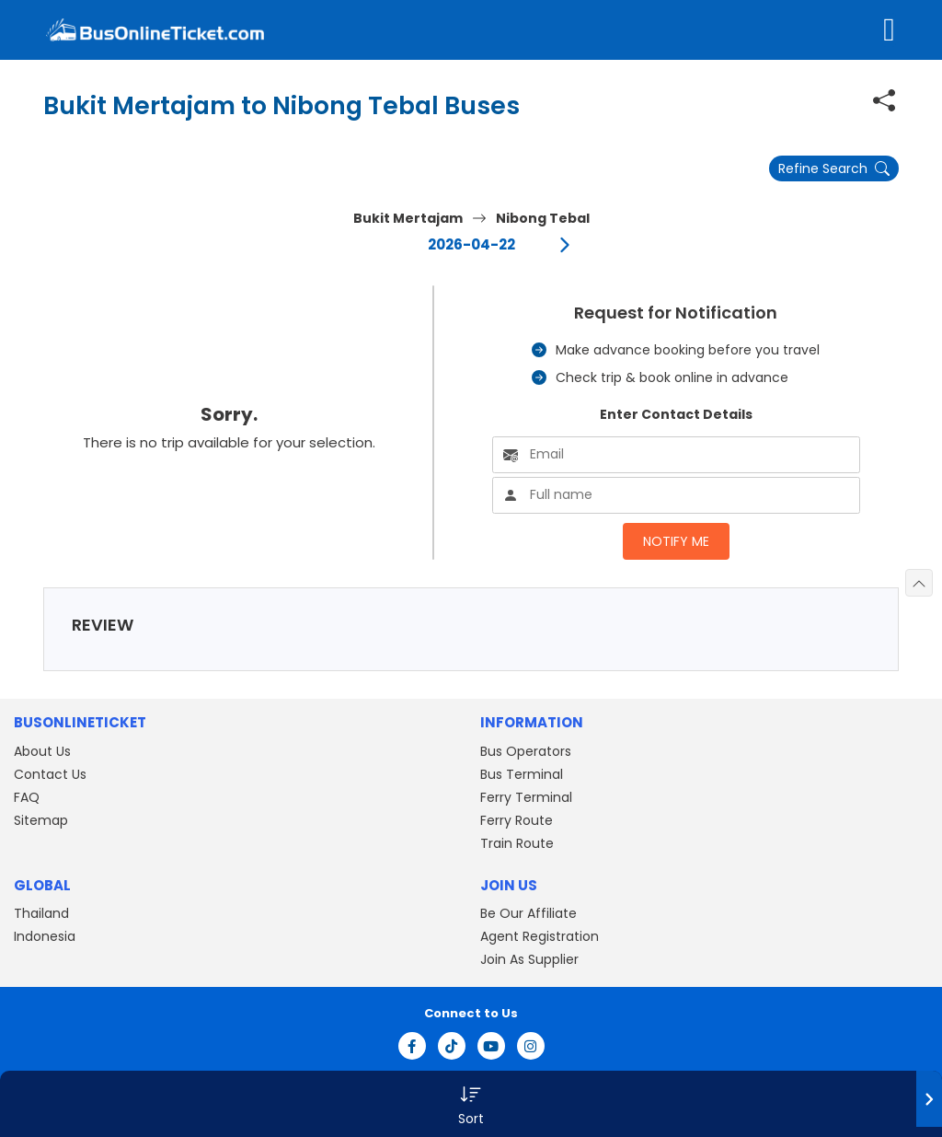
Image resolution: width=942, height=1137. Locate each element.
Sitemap (41, 820)
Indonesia (44, 936)
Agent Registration (539, 936)
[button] (471, 1104)
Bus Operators (525, 751)
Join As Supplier (529, 959)
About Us (42, 751)
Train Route (517, 843)
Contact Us (50, 774)
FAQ (27, 797)
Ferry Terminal (526, 797)
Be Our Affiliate (528, 913)
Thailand (41, 913)
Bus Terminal (521, 774)
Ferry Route (516, 820)
